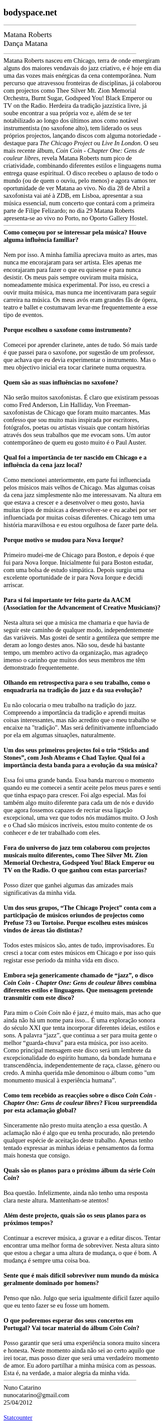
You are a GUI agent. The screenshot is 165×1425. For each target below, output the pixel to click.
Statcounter (18, 1417)
